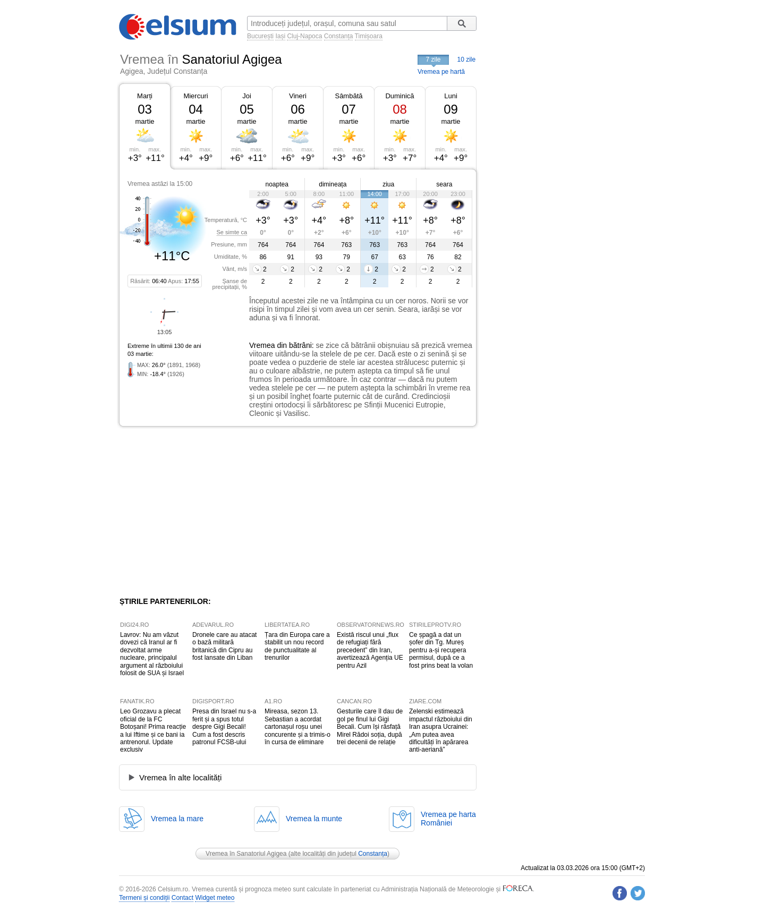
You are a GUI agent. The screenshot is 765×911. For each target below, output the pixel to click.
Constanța (338, 36)
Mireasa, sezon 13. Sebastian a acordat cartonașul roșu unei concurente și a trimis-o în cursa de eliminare (297, 727)
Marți (144, 96)
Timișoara (368, 36)
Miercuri (195, 96)
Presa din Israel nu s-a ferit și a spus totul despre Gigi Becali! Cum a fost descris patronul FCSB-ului (224, 727)
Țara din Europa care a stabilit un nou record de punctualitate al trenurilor (297, 646)
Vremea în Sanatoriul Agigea (246, 853)
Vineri (298, 96)
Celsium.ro (173, 889)
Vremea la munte (314, 818)
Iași (280, 36)
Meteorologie (475, 889)
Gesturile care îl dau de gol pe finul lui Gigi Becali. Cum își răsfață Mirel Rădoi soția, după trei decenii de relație (370, 727)
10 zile (466, 59)
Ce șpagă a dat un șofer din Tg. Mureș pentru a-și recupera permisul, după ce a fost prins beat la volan (441, 650)
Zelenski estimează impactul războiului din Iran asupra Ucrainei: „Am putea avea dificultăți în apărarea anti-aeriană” (440, 730)
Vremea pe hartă (441, 72)
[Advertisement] (206, 511)
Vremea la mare (177, 818)
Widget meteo (214, 897)
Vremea (262, 345)
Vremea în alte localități (180, 777)
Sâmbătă (348, 96)
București (260, 36)
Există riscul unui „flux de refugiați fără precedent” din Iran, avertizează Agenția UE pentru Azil (370, 650)
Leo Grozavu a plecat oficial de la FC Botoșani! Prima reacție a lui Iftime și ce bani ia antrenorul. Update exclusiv (153, 730)
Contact (182, 897)
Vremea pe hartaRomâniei (448, 818)
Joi (246, 96)
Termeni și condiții (144, 897)
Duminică (399, 96)
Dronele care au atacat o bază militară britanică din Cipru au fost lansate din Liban (224, 646)
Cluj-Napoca (304, 36)
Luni (450, 96)
